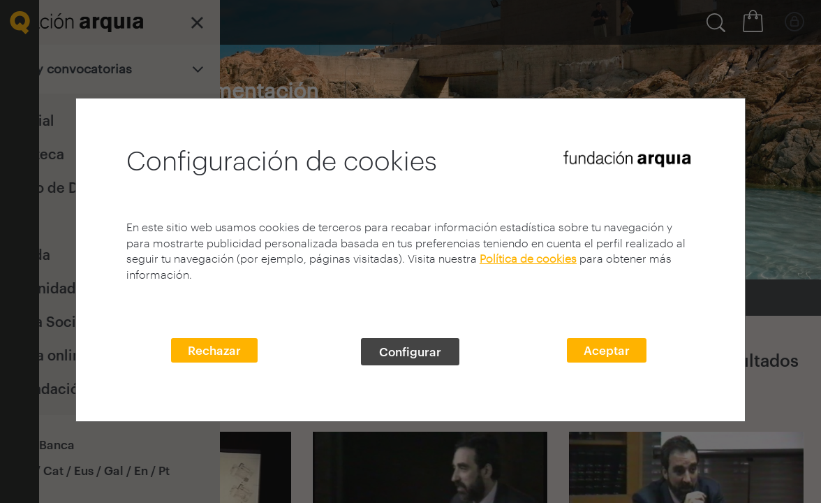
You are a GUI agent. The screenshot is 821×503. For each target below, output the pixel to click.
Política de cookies (528, 258)
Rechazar (214, 350)
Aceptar (607, 350)
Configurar (410, 351)
